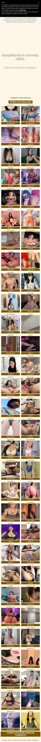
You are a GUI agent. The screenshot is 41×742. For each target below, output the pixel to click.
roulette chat (30, 269)
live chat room (10, 123)
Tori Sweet (30, 147)
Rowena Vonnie (11, 230)
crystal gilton (30, 209)
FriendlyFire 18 (30, 607)
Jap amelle (30, 251)
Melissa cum (30, 377)
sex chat (10, 207)
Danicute (10, 251)
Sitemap (4, 740)
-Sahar (10, 648)
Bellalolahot (10, 272)
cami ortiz (10, 523)
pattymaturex (10, 627)
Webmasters (35, 740)
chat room (10, 186)
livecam (10, 666)
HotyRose (10, 147)
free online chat (30, 666)
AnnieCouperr (30, 167)
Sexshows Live (7, 20)
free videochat (30, 332)
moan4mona (30, 105)
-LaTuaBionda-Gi (10, 460)
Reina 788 (10, 418)
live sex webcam (30, 729)
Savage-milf (30, 544)
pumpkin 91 (10, 105)
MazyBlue (10, 502)
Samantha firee (10, 188)
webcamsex (30, 144)
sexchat (30, 583)
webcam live (10, 269)
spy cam (30, 227)
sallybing (30, 272)
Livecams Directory (31, 20)
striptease (10, 227)
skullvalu (30, 314)
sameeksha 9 (10, 439)
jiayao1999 (10, 481)
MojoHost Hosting (17, 740)
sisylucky (10, 669)
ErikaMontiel (30, 126)
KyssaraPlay (30, 502)
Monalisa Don (30, 460)
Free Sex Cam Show (11, 18)
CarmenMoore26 (30, 586)
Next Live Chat (25, 98)
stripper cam (30, 186)
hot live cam (10, 416)
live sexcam (10, 332)
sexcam (10, 144)
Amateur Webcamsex (28, 22)
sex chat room (10, 583)
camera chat (30, 687)
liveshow (10, 290)
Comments (14, 98)
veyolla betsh (10, 126)
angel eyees (10, 690)
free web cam (10, 646)
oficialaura (10, 377)
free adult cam (30, 123)
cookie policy (22, 10)
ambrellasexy (30, 690)
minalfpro (10, 586)
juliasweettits (30, 356)
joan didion (10, 209)
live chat (30, 436)
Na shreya (10, 397)
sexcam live (30, 562)
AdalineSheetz (30, 293)
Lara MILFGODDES (10, 314)
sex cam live (30, 604)
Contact (10, 740)
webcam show (10, 708)
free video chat (10, 478)
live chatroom (10, 729)
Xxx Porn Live (22, 18)
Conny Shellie (30, 627)
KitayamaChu (30, 669)
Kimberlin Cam (30, 648)
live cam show (10, 353)
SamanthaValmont (30, 230)
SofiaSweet (11, 293)
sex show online (30, 165)
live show (30, 248)
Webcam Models (27, 740)
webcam (30, 353)
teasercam (10, 457)
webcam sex (30, 625)
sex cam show (30, 457)
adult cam (10, 165)
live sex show (30, 520)
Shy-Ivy (30, 335)
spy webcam (30, 374)
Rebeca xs (30, 418)
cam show (10, 374)
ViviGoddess (10, 544)
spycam (10, 541)
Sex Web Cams (31, 18)
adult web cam (30, 395)
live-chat (10, 311)
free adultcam (10, 248)
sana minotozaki (30, 439)
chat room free (11, 436)
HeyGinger (10, 167)
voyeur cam (30, 478)
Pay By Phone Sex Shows (13, 22)
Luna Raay (30, 481)
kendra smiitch (30, 523)
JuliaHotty (10, 335)
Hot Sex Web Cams (19, 20)
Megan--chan (10, 711)
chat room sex (10, 395)
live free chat (30, 499)
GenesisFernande (10, 607)
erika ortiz (30, 565)
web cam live (30, 646)
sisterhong (30, 397)
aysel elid (10, 356)
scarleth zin (10, 565)
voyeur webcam (30, 708)
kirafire (30, 188)
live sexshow (30, 207)
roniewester (30, 711)
